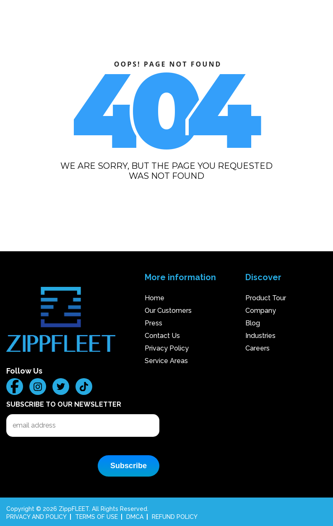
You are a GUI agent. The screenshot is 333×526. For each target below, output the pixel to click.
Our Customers (168, 311)
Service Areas (166, 361)
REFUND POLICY (175, 516)
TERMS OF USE (96, 516)
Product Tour (265, 298)
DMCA (134, 516)
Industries (260, 336)
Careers (257, 348)
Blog (252, 323)
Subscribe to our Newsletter (63, 404)
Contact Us (162, 336)
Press (153, 323)
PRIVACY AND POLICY (36, 516)
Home (154, 298)
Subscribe (128, 466)
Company (260, 311)
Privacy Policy (167, 348)
